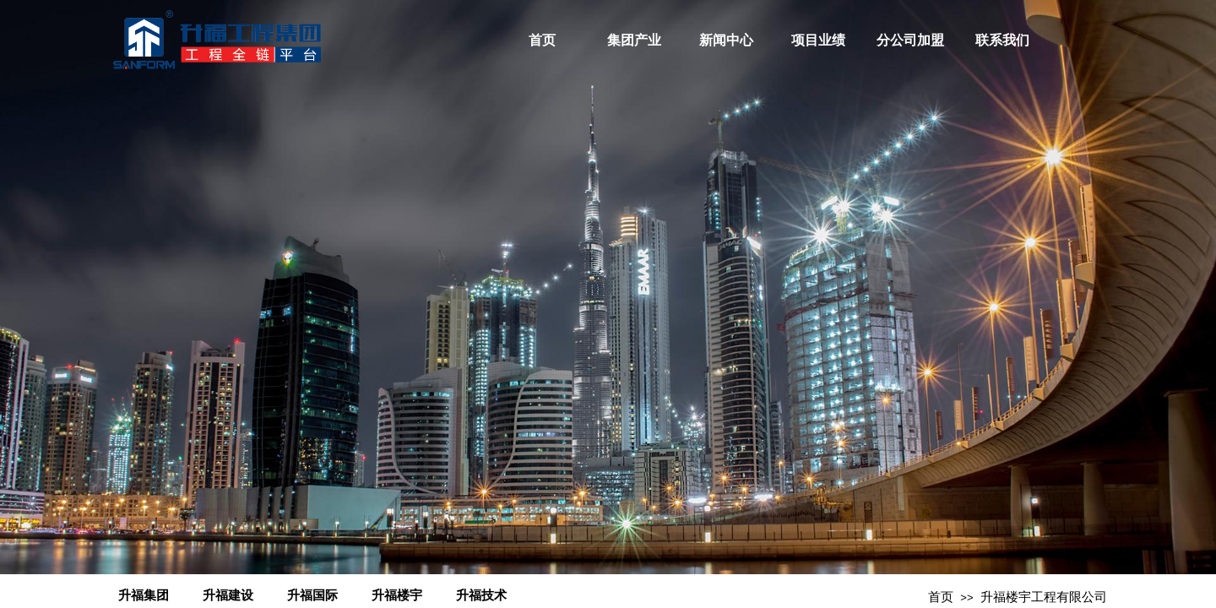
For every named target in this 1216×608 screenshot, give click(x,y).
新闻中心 (726, 40)
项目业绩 (818, 40)
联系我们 (1002, 40)
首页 (542, 40)
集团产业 (634, 40)
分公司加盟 (910, 40)
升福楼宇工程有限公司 (1043, 597)
